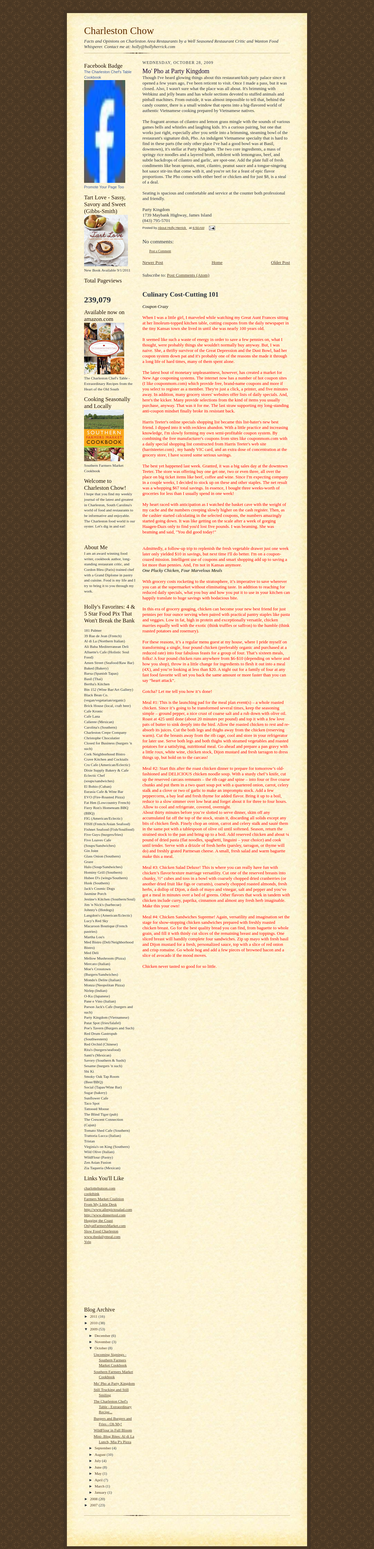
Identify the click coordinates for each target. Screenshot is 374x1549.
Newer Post (152, 262)
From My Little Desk (100, 1204)
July (98, 1461)
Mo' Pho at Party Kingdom (114, 1383)
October (101, 1348)
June (99, 1467)
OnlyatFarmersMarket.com (105, 1226)
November (103, 1342)
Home (217, 262)
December (103, 1336)
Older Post (280, 262)
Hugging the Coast (98, 1220)
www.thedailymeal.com (102, 1237)
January (101, 1492)
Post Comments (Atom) (188, 275)
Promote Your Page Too (104, 187)
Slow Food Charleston (101, 1231)
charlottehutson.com (99, 1188)
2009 (94, 1329)
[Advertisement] (115, 1275)
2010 (94, 1323)
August (101, 1454)
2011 (94, 1316)
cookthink (92, 1194)
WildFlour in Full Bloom (113, 1430)
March (100, 1486)
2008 (94, 1499)
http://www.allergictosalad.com (108, 1209)
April (99, 1480)
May (99, 1473)
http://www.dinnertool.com (105, 1215)
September (103, 1448)
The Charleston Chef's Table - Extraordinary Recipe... (113, 1406)
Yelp (87, 1242)
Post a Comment (160, 251)
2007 (94, 1505)
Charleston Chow (119, 30)
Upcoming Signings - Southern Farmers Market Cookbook (110, 1359)
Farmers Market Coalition (104, 1199)
